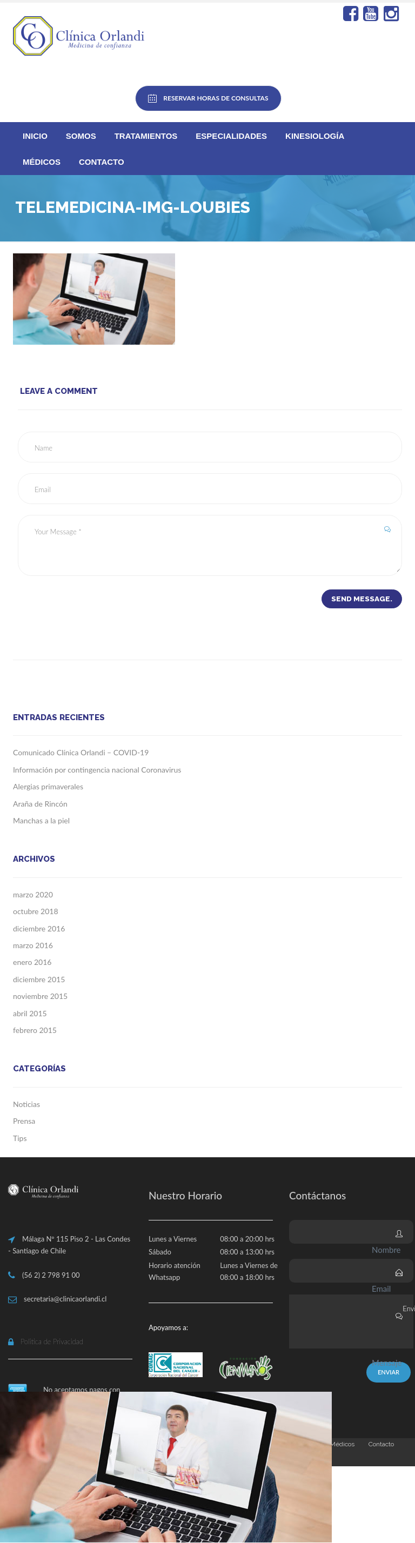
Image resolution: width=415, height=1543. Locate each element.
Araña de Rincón (40, 803)
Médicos (42, 161)
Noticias (26, 1104)
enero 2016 (32, 962)
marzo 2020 (33, 895)
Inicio (35, 135)
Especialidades (231, 135)
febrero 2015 (35, 1030)
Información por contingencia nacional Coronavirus (97, 770)
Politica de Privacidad (52, 1342)
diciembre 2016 (39, 929)
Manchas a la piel (41, 821)
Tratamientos (146, 135)
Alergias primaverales (48, 786)
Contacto (101, 161)
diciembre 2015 (39, 979)
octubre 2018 (35, 911)
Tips (20, 1138)
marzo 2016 (33, 945)
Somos (81, 135)
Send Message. (361, 599)
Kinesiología (314, 135)
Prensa (24, 1121)
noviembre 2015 (40, 996)
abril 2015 (30, 1013)
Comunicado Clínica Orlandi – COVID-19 (81, 752)
